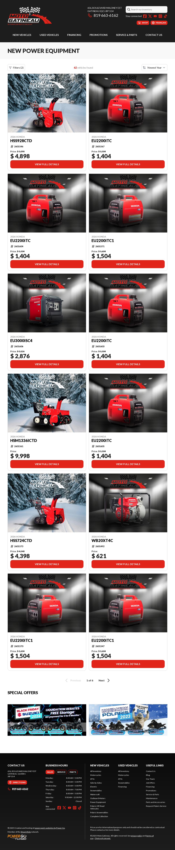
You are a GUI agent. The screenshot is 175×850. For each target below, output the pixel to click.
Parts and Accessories (155, 802)
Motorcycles (95, 775)
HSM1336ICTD (23, 440)
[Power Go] (36, 837)
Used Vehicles (49, 34)
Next (105, 680)
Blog (148, 775)
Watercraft (95, 794)
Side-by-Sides (96, 783)
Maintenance (151, 798)
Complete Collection (99, 816)
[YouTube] (155, 16)
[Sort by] (154, 67)
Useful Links (155, 765)
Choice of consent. (103, 838)
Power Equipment (98, 802)
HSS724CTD (21, 540)
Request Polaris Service (156, 806)
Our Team (150, 779)
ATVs (92, 779)
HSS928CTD (21, 140)
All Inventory (95, 771)
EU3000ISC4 (21, 340)
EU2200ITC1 (103, 640)
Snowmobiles (96, 790)
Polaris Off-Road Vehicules (97, 807)
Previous (72, 680)
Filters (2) (16, 68)
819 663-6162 (103, 15)
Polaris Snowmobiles (99, 812)
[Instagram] (160, 16)
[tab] (50, 772)
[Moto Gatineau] (30, 15)
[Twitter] (150, 16)
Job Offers (150, 783)
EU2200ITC (102, 140)
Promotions (99, 34)
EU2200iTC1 (103, 240)
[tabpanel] (64, 790)
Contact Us (154, 34)
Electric (93, 786)
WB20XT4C (102, 540)
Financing (74, 34)
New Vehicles (22, 34)
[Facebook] (145, 16)
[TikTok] (165, 16)
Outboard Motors (97, 798)
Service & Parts (126, 34)
